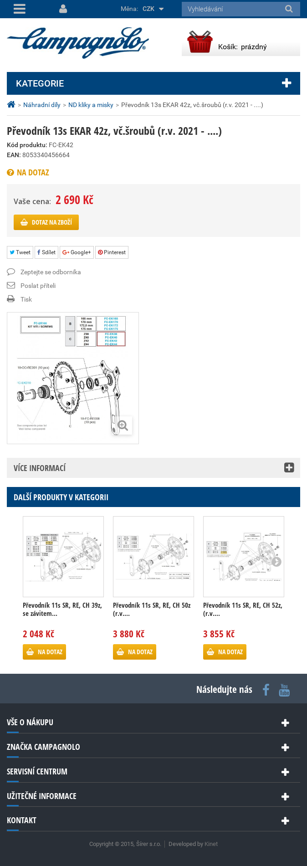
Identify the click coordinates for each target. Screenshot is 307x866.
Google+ (76, 252)
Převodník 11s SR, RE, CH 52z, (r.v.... (242, 609)
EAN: (14, 155)
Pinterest (112, 252)
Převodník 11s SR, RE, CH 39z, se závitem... (62, 609)
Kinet (211, 843)
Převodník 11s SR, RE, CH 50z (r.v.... (151, 609)
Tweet (20, 252)
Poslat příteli (38, 285)
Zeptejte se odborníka (50, 272)
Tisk (26, 299)
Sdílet (46, 252)
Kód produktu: (27, 145)
